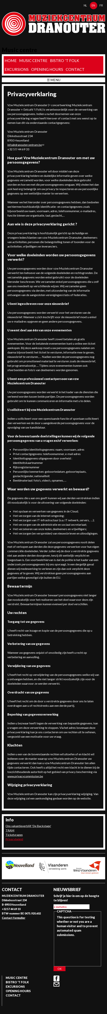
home (11, 60)
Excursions (17, 69)
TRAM (10, 830)
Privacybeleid (14, 839)
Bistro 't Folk (64, 60)
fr (101, 5)
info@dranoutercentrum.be (25, 144)
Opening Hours (47, 69)
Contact (75, 69)
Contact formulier (13, 917)
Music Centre (33, 60)
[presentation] (72, 950)
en (93, 5)
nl (85, 5)
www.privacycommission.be (25, 776)
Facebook (56, 978)
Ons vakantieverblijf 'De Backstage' (28, 826)
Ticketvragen (14, 834)
